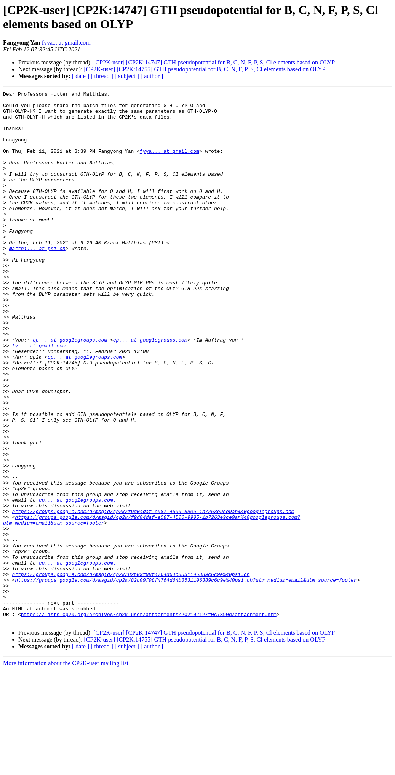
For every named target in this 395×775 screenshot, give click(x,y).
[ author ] (152, 76)
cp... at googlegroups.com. (77, 582)
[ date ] (80, 76)
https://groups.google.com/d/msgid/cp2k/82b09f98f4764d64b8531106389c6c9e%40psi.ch (130, 671)
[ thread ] (102, 76)
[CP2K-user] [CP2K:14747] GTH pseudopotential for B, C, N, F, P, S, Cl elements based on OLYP (214, 62)
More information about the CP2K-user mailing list (65, 768)
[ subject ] (127, 76)
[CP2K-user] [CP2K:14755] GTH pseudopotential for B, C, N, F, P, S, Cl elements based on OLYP (204, 69)
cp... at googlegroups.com (70, 390)
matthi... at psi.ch (37, 280)
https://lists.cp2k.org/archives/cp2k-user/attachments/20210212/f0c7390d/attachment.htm (149, 719)
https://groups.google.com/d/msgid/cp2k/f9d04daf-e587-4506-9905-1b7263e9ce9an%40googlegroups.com (153, 595)
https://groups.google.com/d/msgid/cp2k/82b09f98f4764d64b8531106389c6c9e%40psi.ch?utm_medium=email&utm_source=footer (186, 678)
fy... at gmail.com (38, 396)
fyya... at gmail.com (66, 42)
